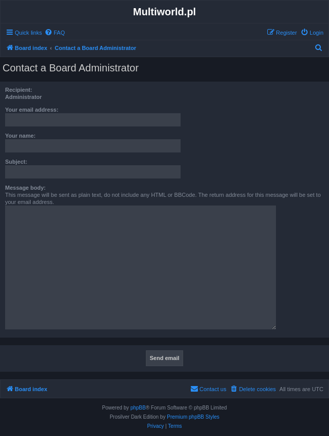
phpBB (138, 408)
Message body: (25, 188)
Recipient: (18, 90)
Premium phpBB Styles (193, 417)
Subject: (16, 162)
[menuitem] (54, 33)
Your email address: (31, 110)
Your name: (20, 136)
